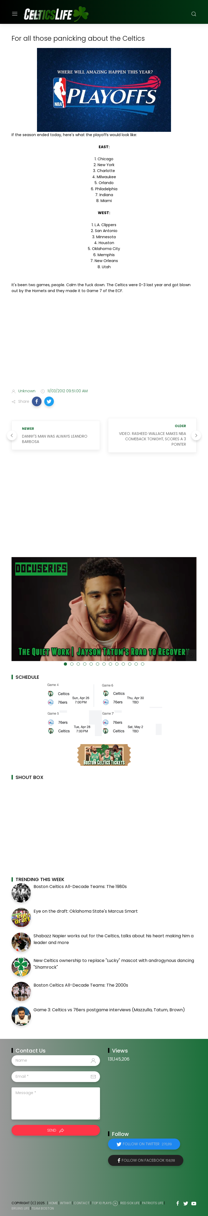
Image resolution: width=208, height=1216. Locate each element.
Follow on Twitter (147, 1144)
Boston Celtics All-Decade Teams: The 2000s (81, 985)
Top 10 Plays (102, 1203)
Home (53, 1203)
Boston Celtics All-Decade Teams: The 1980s (80, 886)
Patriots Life (152, 1203)
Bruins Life (20, 1208)
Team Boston (43, 1208)
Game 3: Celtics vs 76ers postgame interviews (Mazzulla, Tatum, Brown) (109, 1010)
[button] (37, 401)
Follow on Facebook (148, 1160)
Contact (82, 1203)
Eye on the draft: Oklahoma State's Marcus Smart (86, 911)
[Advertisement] (104, 342)
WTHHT (65, 1203)
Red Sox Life (130, 1203)
